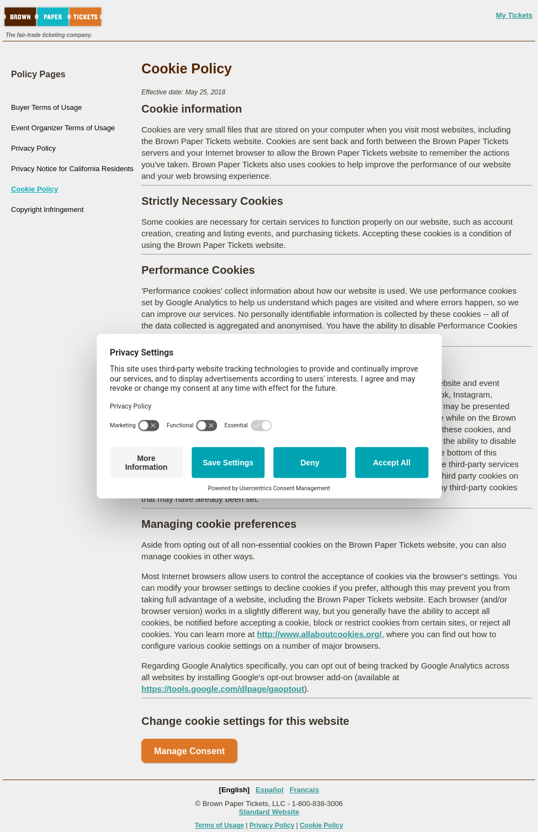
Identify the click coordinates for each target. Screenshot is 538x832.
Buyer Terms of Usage (46, 107)
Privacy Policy (33, 148)
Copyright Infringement (47, 209)
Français (304, 790)
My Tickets (514, 15)
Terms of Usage (219, 825)
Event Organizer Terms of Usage (63, 128)
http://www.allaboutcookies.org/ (319, 634)
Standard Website (269, 812)
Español (269, 790)
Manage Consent (189, 751)
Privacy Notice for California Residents (72, 169)
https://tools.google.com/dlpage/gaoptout (222, 688)
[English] (234, 790)
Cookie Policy (34, 189)
